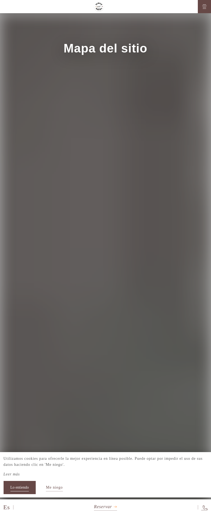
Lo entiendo (19, 487)
